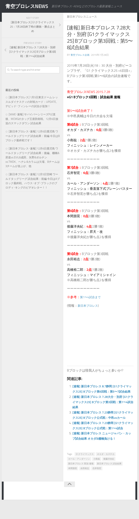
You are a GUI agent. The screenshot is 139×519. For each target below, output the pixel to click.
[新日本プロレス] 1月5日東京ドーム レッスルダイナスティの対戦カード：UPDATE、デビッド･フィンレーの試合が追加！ (32, 102)
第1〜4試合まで (91, 297)
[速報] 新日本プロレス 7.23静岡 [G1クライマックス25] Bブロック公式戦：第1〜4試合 (102, 438)
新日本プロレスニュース (83, 16)
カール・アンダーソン (79, 474)
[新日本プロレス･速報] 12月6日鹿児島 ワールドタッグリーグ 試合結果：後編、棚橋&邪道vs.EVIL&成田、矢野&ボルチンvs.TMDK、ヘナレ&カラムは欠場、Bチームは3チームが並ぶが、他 (32, 157)
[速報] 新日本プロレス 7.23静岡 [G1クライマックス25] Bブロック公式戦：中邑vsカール (102, 423)
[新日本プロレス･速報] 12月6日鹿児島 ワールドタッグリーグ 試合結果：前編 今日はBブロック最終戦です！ (32, 136)
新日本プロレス (89, 306)
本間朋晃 (72, 484)
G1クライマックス (85, 470)
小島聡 (96, 474)
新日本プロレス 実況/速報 (81, 479)
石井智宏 (96, 484)
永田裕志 (84, 484)
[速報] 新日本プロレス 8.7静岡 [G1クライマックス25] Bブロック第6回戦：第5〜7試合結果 (102, 391)
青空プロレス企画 (81, 54)
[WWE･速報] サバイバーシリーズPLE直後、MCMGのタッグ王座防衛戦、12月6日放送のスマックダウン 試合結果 (31, 119)
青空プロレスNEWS (28, 6)
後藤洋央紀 (108, 474)
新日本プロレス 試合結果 (109, 479)
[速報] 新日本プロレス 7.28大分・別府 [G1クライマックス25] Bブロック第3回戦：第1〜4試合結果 (102, 407)
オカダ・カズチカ (105, 470)
